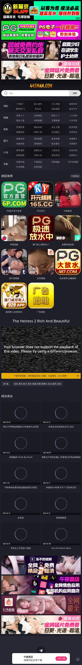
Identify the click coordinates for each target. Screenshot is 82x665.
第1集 (6, 383)
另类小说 (38, 155)
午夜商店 (38, 161)
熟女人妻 (20, 120)
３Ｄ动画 (73, 115)
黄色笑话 (56, 155)
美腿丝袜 (20, 143)
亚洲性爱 (20, 127)
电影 (5, 129)
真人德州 (38, 103)
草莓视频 (56, 161)
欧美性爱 (73, 127)
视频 (5, 117)
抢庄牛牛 (73, 108)
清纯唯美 (38, 143)
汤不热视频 (73, 161)
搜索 (75, 93)
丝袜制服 (38, 120)
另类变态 (73, 132)
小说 (5, 152)
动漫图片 (73, 138)
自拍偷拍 (38, 115)
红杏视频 (20, 166)
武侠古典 (73, 150)
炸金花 (38, 108)
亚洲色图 (38, 138)
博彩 (5, 106)
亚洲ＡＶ (20, 115)
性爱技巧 (73, 155)
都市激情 (20, 150)
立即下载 (61, 658)
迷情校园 (20, 155)
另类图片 (73, 143)
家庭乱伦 (38, 150)
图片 (5, 140)
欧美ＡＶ (56, 115)
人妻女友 (56, 150)
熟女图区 (56, 143)
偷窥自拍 (20, 138)
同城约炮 (20, 161)
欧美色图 (56, 138)
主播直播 (56, 120)
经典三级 (38, 132)
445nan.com (41, 86)
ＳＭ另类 (73, 120)
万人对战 (56, 103)
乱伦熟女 (56, 132)
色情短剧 (38, 166)
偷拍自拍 (38, 127)
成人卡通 (56, 127)
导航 (5, 164)
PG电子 (20, 103)
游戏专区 (73, 103)
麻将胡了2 (20, 108)
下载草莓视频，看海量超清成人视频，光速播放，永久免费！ (46, 376)
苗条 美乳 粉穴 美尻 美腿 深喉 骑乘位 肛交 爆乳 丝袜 (37, 383)
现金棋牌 (56, 108)
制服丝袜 (20, 132)
